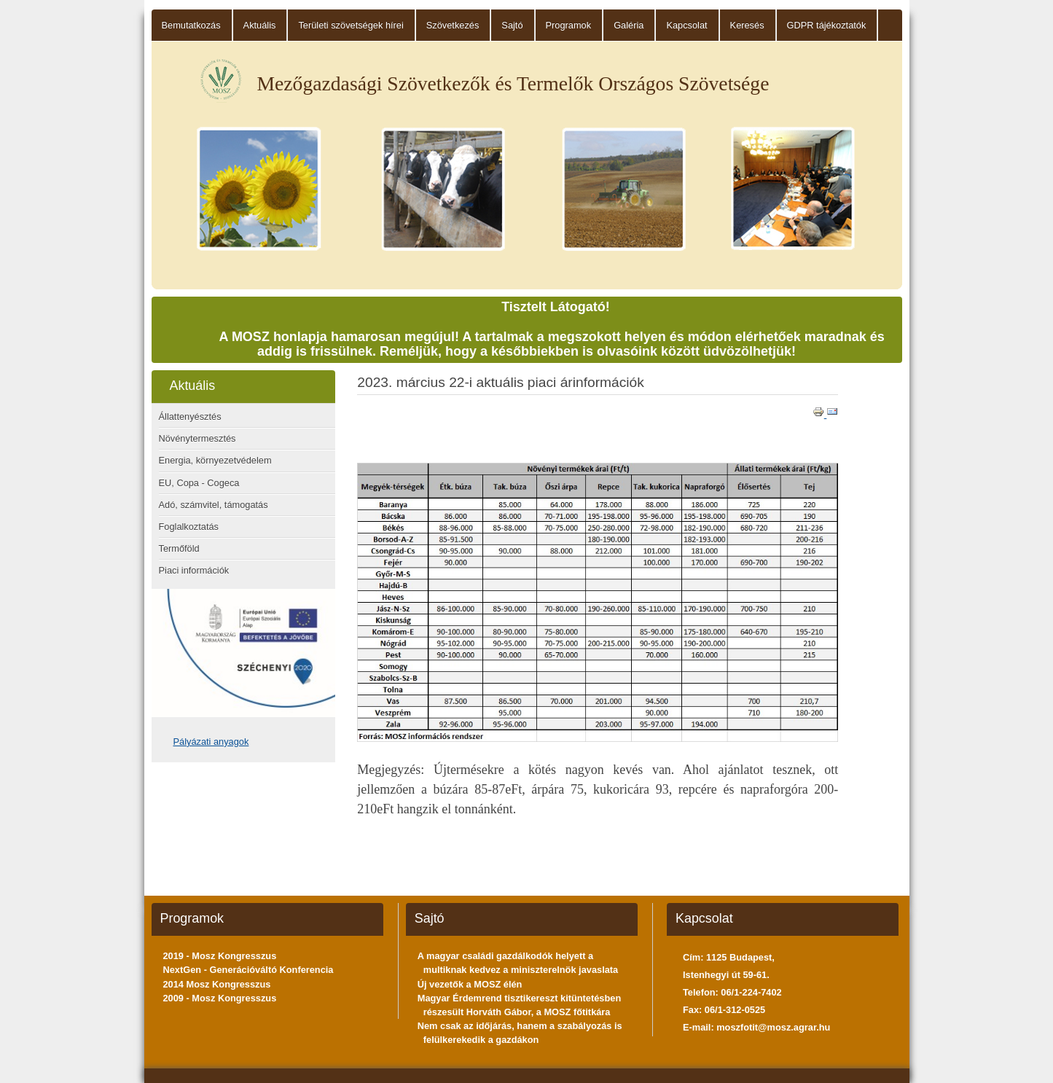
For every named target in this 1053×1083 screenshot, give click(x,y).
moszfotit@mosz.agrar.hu (773, 1027)
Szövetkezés (452, 25)
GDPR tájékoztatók (826, 25)
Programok (569, 25)
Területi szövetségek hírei (350, 25)
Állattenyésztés (190, 416)
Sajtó (511, 25)
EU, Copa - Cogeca (199, 482)
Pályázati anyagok (211, 741)
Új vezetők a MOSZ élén (470, 984)
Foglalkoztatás (189, 526)
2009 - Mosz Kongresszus (220, 998)
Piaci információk (194, 570)
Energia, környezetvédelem (215, 460)
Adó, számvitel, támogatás (213, 504)
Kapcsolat (686, 25)
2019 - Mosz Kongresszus (220, 955)
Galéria (628, 25)
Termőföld (179, 548)
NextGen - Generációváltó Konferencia (248, 969)
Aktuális (259, 25)
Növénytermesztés (197, 438)
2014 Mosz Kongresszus (217, 984)
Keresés (747, 25)
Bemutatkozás (191, 25)
